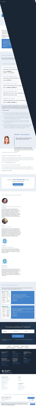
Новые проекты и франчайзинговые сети (4, 382)
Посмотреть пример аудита (18, 186)
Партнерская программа (27, 359)
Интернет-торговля (4, 384)
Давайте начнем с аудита (10, 162)
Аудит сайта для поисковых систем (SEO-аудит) (16, 354)
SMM (24, 356)
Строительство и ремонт (5, 379)
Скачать (14, 315)
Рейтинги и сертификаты (10, 347)
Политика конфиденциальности (6, 399)
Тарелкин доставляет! (21, 388)
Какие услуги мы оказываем (7, 170)
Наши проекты (20, 389)
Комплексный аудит (15, 355)
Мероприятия (20, 347)
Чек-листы (19, 378)
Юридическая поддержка (16, 363)
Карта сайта (3, 400)
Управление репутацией (16, 362)
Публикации (20, 380)
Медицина (2, 385)
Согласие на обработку (4, 398)
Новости (19, 379)
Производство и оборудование (5, 378)
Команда (9, 346)
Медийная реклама (26, 355)
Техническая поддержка (4, 365)
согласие (13, 339)
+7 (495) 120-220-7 (18, 1)
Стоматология (3, 386)
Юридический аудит (15, 356)
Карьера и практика (24, 346)
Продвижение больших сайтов (8, 394)
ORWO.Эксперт (20, 384)
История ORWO (16, 346)
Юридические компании (5, 380)
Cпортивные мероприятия (22, 387)
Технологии (3, 364)
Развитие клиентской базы (5, 361)
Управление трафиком (4, 355)
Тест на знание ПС (26, 362)
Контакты (26, 347)
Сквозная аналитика (4, 356)
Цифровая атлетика (21, 386)
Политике (7, 340)
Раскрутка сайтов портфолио (18, 394)
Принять (32, 404)
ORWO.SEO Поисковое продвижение (27, 361)
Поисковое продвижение (5, 354)
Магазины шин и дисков (5, 387)
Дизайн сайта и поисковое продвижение (29, 394)
